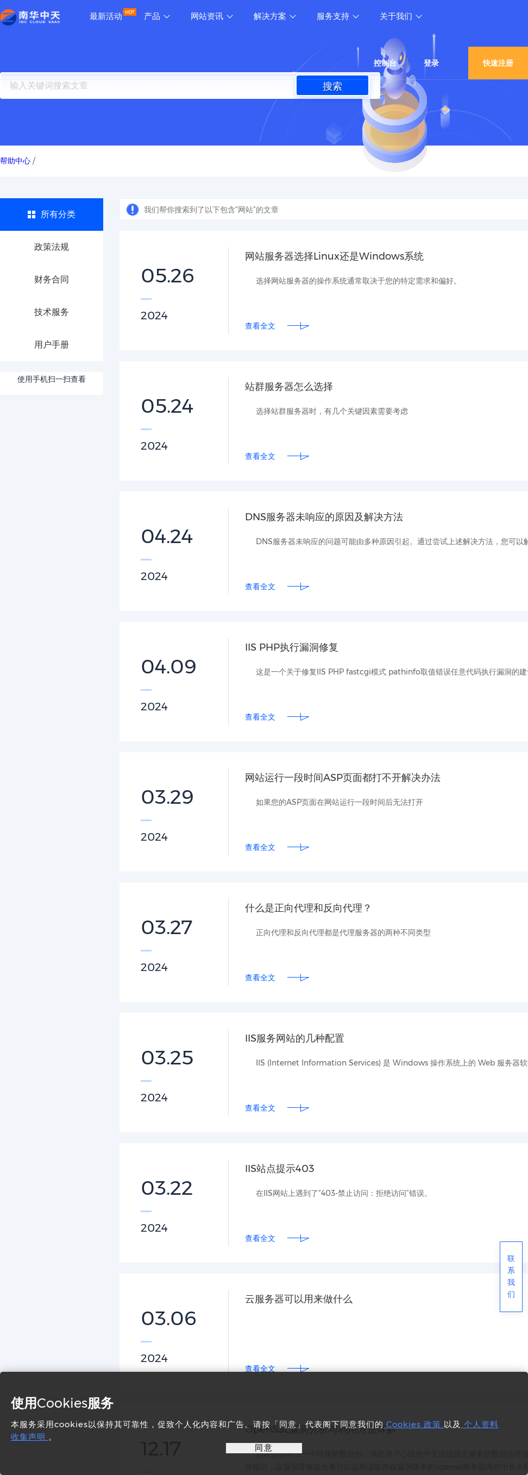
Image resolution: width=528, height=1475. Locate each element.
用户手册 (51, 344)
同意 (264, 1447)
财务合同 (51, 279)
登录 (431, 63)
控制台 (385, 63)
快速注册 (498, 63)
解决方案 (270, 16)
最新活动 (106, 16)
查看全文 (260, 326)
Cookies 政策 (414, 1424)
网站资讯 (207, 16)
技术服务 (51, 312)
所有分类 (58, 214)
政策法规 (51, 247)
